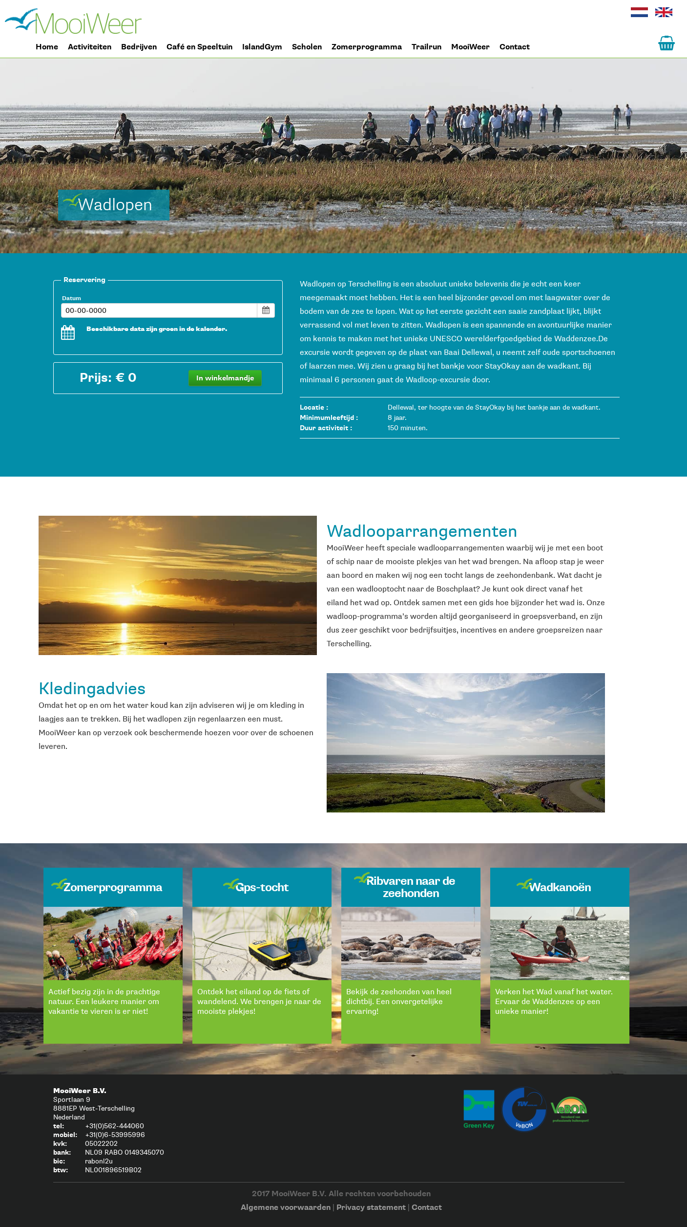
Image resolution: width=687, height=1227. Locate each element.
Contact (515, 47)
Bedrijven (139, 47)
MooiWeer (470, 47)
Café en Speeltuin (199, 47)
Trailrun (426, 47)
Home (73, 21)
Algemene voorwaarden (286, 1207)
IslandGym (262, 47)
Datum (71, 298)
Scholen (307, 47)
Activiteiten (89, 47)
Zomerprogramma (367, 47)
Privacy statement (371, 1207)
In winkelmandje (225, 378)
